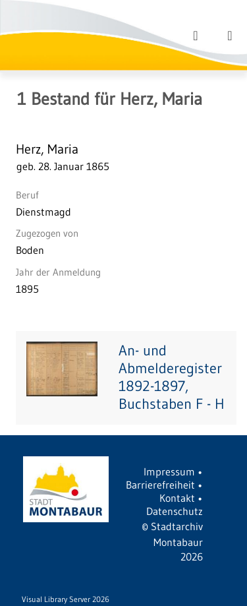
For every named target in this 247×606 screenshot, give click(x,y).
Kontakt (177, 497)
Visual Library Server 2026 (65, 599)
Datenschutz (174, 511)
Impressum (169, 471)
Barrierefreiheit (160, 484)
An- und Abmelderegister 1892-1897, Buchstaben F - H (172, 377)
